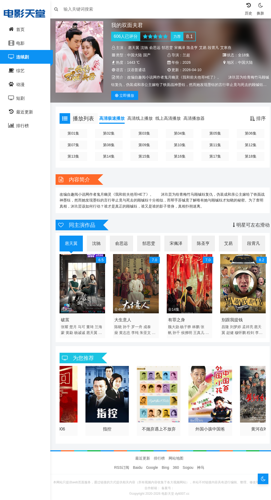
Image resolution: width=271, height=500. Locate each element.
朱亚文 (146, 331)
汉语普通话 (137, 70)
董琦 (92, 325)
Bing (165, 465)
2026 (187, 62)
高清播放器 (196, 118)
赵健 (228, 331)
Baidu (137, 465)
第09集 (145, 145)
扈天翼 (135, 47)
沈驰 (145, 47)
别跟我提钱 (230, 318)
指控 (108, 425)
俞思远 (156, 47)
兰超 (186, 55)
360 (176, 465)
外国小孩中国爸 (209, 425)
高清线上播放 (142, 118)
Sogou (188, 465)
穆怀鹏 (239, 331)
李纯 (136, 331)
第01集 (76, 133)
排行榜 (159, 456)
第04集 (179, 133)
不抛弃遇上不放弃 (159, 425)
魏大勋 (173, 325)
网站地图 (176, 456)
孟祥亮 (246, 325)
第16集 (179, 156)
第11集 (214, 145)
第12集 (248, 145)
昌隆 (224, 325)
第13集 (76, 156)
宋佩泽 (181, 47)
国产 (148, 55)
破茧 (68, 318)
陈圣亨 (193, 47)
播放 (126, 95)
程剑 (249, 331)
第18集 (248, 156)
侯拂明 (186, 331)
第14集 (110, 156)
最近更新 (142, 456)
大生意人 (124, 318)
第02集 (110, 133)
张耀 (67, 325)
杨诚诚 (82, 331)
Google (152, 465)
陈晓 (119, 325)
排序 (255, 118)
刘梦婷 (234, 325)
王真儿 (198, 331)
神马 (200, 465)
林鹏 (196, 325)
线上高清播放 (170, 118)
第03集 (145, 133)
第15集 (145, 156)
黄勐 (72, 331)
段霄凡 (214, 47)
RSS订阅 (121, 465)
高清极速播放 (114, 118)
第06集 (248, 133)
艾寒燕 (227, 47)
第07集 (76, 145)
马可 (84, 325)
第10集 (179, 145)
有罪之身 (176, 318)
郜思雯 (168, 47)
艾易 (204, 47)
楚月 (75, 325)
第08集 (110, 145)
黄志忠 (126, 331)
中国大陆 (135, 55)
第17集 (214, 156)
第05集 (214, 133)
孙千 (128, 325)
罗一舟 (138, 325)
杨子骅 (185, 325)
